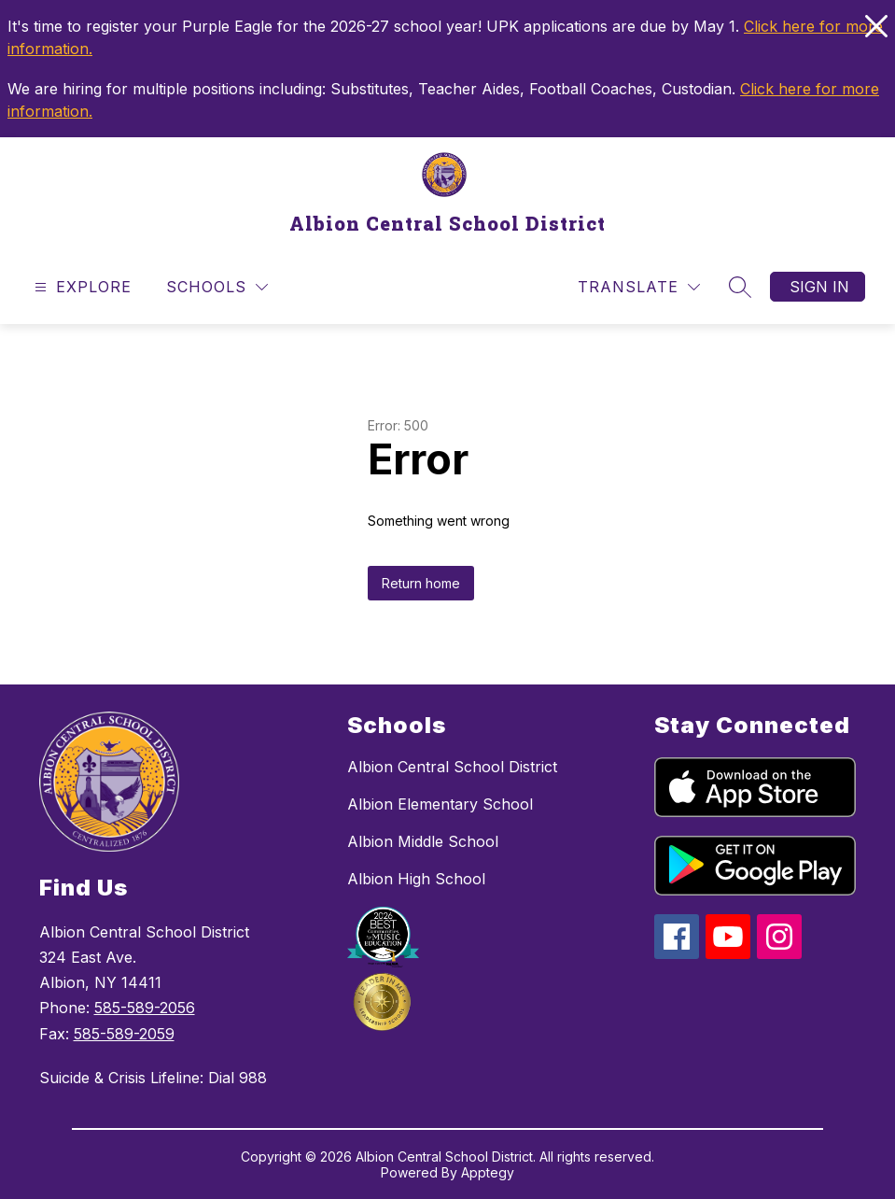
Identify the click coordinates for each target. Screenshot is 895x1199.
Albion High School (416, 878)
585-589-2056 (144, 1007)
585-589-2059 (124, 1033)
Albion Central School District (452, 766)
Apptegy (487, 1172)
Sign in (819, 286)
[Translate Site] (639, 287)
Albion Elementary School (440, 804)
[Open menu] (81, 287)
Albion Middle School (422, 841)
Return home (421, 583)
